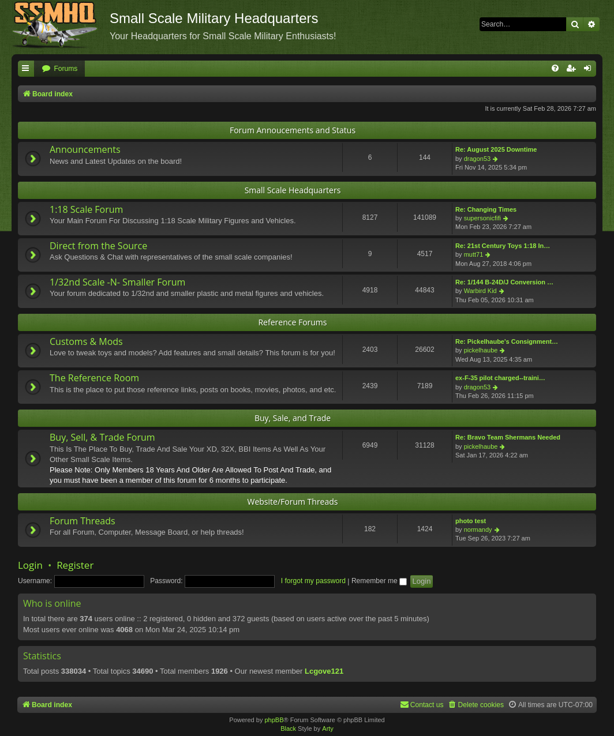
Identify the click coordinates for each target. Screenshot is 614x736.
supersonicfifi (482, 218)
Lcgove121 (324, 671)
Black (288, 728)
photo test (470, 520)
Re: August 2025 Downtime (496, 149)
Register (75, 565)
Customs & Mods (86, 341)
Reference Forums (292, 322)
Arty (328, 728)
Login (30, 565)
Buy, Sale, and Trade (292, 417)
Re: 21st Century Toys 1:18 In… (502, 245)
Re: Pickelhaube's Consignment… (506, 341)
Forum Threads (82, 521)
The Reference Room (94, 377)
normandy (478, 529)
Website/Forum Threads (293, 501)
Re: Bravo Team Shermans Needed (507, 437)
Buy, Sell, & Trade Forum (102, 437)
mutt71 (474, 254)
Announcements (85, 149)
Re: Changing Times (485, 209)
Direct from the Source (98, 245)
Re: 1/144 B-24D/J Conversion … (504, 282)
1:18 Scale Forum (86, 209)
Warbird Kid (480, 290)
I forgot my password (313, 581)
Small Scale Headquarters (293, 190)
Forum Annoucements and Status (292, 130)
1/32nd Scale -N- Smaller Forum (117, 282)
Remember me (379, 581)
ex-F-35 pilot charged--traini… (500, 377)
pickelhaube (481, 350)
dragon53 (477, 158)
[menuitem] (59, 69)
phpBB (273, 719)
